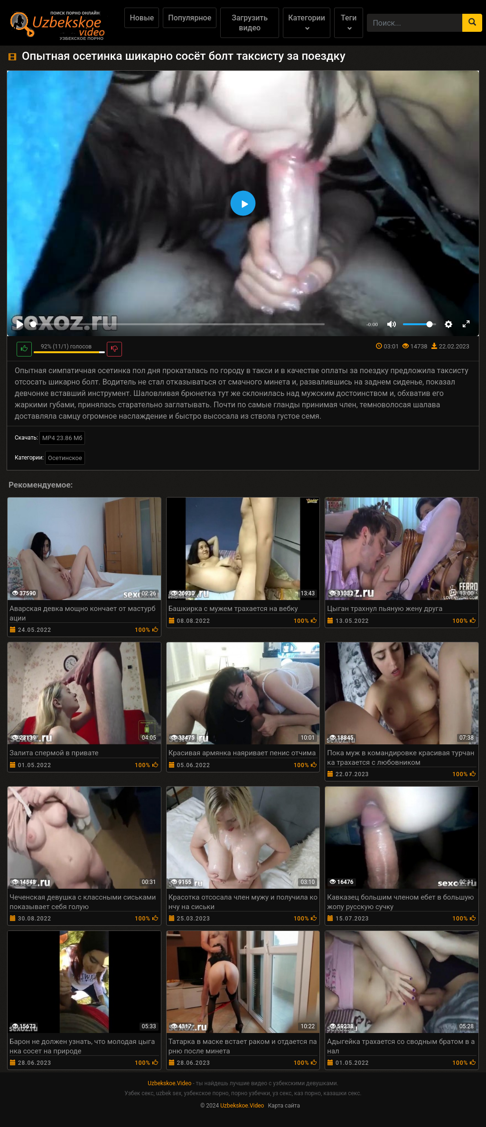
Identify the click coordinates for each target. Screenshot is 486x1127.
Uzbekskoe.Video (169, 1083)
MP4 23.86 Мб (62, 437)
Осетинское (65, 457)
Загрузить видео (250, 22)
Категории (306, 22)
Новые (142, 17)
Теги (348, 22)
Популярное (189, 17)
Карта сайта (284, 1105)
